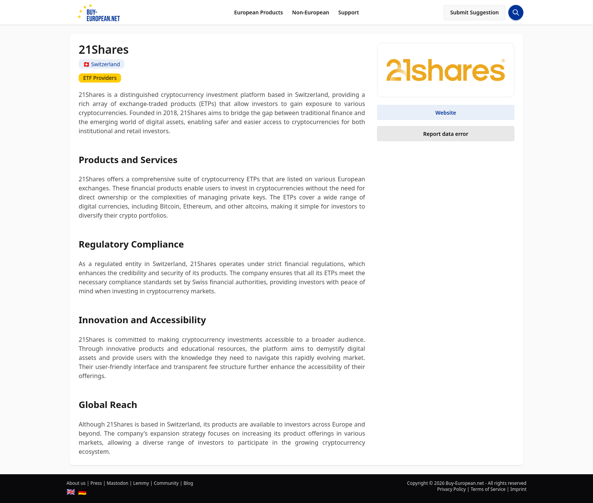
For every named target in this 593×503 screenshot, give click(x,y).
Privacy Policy (451, 489)
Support (348, 12)
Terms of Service (487, 489)
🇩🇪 (82, 491)
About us (76, 483)
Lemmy (141, 483)
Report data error (445, 133)
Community (166, 483)
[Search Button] (515, 12)
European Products (258, 12)
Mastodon (117, 483)
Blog (188, 483)
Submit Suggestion (474, 12)
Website (445, 112)
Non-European (310, 12)
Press (96, 483)
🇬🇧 (71, 491)
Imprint (518, 489)
